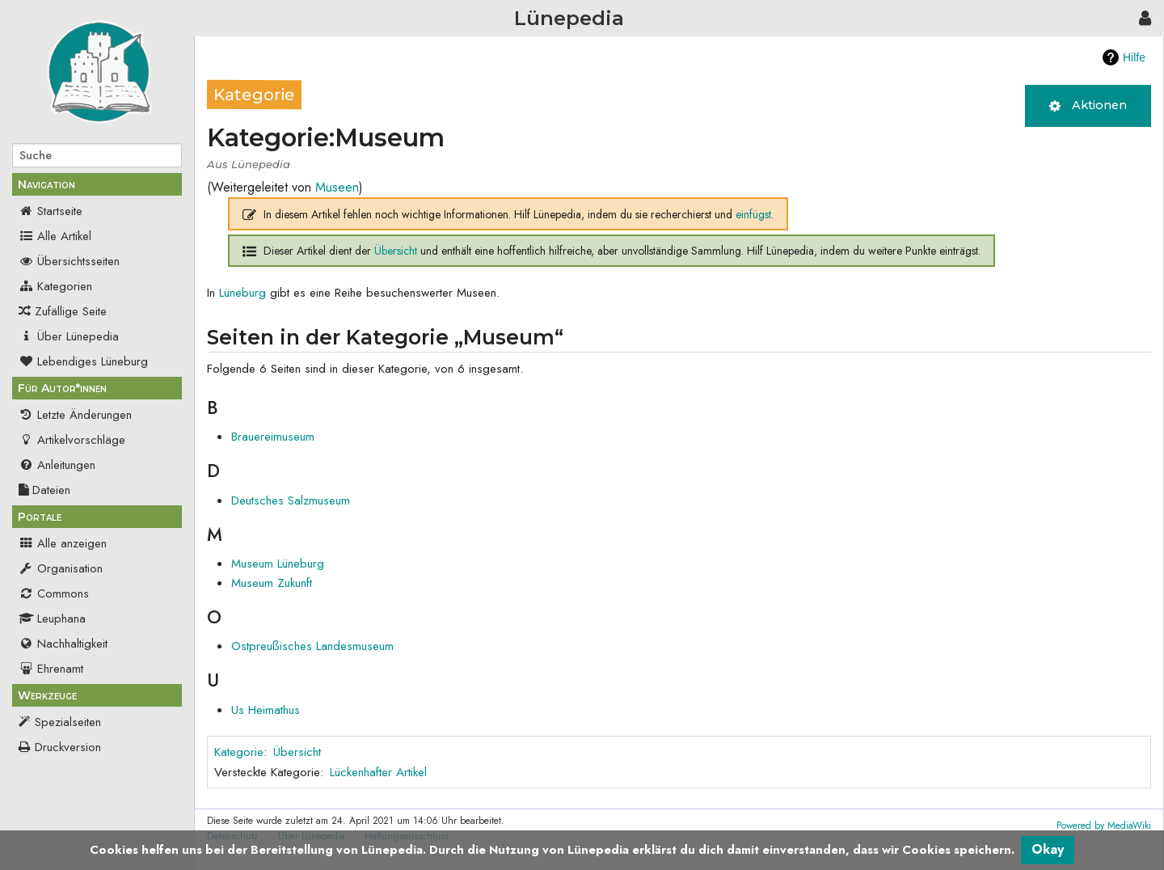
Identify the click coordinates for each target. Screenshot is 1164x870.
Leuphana (52, 618)
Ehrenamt (51, 669)
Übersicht (395, 251)
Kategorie (239, 752)
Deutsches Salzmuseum (290, 500)
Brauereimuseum (272, 437)
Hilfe (1134, 57)
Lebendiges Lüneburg (83, 361)
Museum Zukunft (271, 583)
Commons (54, 593)
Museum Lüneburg (277, 563)
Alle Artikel (55, 236)
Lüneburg (242, 293)
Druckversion (68, 747)
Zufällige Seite (71, 311)
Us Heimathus (265, 710)
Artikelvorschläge (72, 440)
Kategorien (55, 286)
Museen (337, 187)
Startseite (50, 211)
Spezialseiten (68, 722)
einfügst (753, 214)
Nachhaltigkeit (63, 643)
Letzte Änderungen (75, 415)
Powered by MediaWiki (1103, 825)
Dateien (44, 490)
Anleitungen (57, 465)
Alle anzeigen (63, 543)
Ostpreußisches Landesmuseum (312, 646)
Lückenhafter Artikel (378, 772)
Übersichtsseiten (69, 261)
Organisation (61, 568)
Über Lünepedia (69, 336)
